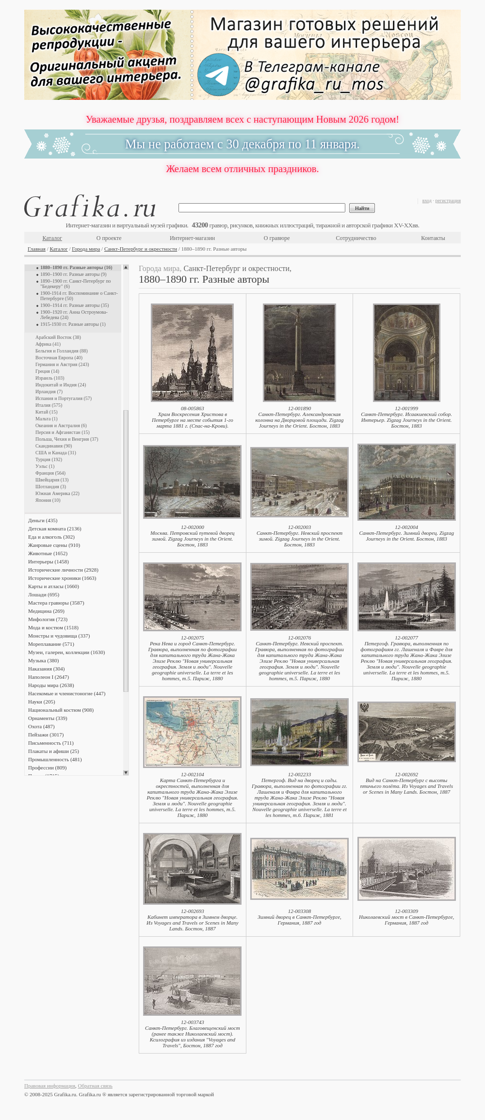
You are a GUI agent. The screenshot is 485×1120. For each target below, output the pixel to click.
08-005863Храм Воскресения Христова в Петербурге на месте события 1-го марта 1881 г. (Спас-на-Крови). (192, 417)
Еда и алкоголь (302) (51, 537)
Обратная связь (95, 1085)
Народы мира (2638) (51, 685)
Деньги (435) (42, 520)
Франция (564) (50, 473)
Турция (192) (48, 459)
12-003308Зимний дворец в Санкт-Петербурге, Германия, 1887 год (299, 917)
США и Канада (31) (55, 452)
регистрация (448, 200)
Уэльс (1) (44, 466)
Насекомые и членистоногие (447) (66, 693)
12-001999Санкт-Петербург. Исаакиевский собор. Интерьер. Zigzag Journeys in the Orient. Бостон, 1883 (406, 417)
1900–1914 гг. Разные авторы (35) (74, 305)
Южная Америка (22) (57, 493)
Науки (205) (41, 701)
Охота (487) (41, 726)
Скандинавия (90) (53, 445)
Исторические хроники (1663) (62, 578)
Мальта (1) (46, 418)
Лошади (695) (43, 594)
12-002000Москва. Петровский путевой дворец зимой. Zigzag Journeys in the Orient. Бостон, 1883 (192, 535)
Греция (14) (47, 371)
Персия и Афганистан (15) (62, 432)
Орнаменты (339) (47, 718)
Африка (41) (48, 344)
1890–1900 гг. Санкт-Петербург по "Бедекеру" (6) (75, 283)
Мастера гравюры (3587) (56, 603)
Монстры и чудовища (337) (59, 636)
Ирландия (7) (49, 391)
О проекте (109, 238)
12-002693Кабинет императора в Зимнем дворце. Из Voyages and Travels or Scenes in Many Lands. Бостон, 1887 (192, 919)
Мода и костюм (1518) (53, 627)
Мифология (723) (47, 619)
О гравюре (277, 238)
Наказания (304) (46, 669)
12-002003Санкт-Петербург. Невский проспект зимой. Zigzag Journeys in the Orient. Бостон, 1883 (299, 535)
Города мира (86, 249)
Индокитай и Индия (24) (60, 384)
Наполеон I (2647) (48, 677)
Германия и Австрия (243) (62, 364)
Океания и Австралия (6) (61, 425)
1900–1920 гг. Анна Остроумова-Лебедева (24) (74, 314)
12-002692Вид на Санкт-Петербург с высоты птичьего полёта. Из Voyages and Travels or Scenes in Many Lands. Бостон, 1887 (406, 783)
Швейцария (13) (51, 479)
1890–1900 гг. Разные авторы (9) (73, 274)
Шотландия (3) (50, 486)
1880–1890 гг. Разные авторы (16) (76, 267)
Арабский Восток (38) (58, 337)
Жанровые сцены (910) (54, 545)
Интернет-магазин (192, 238)
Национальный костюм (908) (61, 710)
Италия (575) (48, 405)
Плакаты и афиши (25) (53, 751)
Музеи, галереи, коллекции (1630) (66, 652)
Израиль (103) (50, 378)
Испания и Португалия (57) (63, 398)
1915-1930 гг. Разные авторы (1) (73, 324)
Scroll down (126, 772)
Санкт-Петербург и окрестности (140, 249)
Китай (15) (46, 412)
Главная (37, 249)
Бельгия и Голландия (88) (61, 350)
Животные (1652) (47, 553)
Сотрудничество (356, 238)
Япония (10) (47, 500)
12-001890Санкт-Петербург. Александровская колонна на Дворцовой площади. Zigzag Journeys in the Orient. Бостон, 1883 (300, 417)
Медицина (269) (46, 611)
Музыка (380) (43, 660)
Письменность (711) (51, 743)
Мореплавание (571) (51, 644)
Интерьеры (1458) (48, 561)
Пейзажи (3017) (46, 734)
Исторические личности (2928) (63, 570)
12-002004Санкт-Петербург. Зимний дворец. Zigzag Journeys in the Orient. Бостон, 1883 (406, 533)
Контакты (433, 238)
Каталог (52, 238)
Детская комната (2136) (54, 528)
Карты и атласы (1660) (53, 586)
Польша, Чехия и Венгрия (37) (66, 439)
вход (427, 200)
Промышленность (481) (55, 759)
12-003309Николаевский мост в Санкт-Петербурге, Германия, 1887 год (406, 917)
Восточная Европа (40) (58, 357)
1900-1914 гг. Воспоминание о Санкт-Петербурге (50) (79, 295)
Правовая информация (49, 1085)
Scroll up (126, 267)
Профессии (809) (47, 767)
